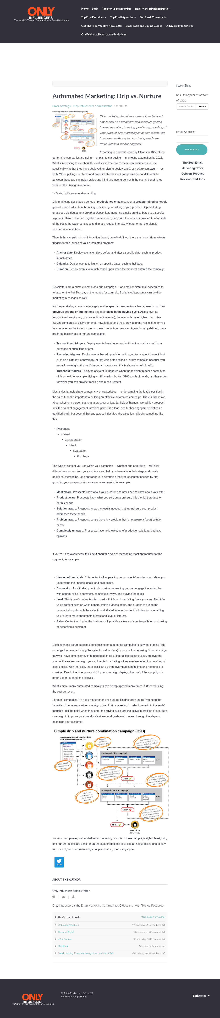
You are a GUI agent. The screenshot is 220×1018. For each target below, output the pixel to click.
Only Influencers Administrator (92, 106)
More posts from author (153, 917)
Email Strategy (61, 106)
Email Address (186, 131)
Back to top (202, 995)
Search (202, 106)
